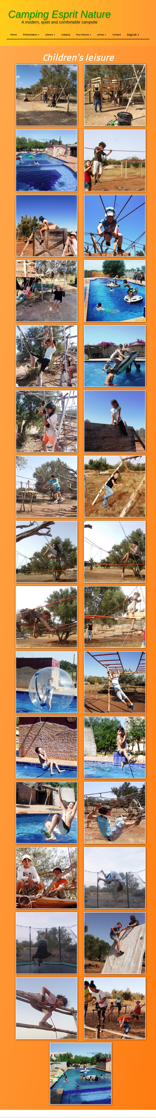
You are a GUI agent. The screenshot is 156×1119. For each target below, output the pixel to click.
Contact (117, 34)
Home (13, 34)
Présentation (31, 34)
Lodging (65, 34)
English (133, 34)
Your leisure (83, 34)
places (50, 34)
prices (101, 34)
